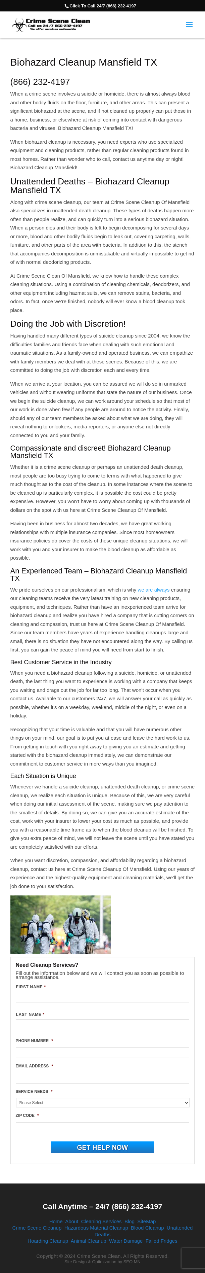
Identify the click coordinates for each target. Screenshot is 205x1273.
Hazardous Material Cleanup (96, 1228)
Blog (129, 1221)
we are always (153, 590)
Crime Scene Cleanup (37, 1228)
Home (56, 1221)
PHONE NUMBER (34, 1040)
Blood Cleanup (147, 1228)
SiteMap (146, 1221)
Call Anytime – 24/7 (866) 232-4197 (102, 1206)
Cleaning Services (101, 1221)
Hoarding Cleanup (48, 1241)
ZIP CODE (27, 1115)
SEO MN (132, 1261)
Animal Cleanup (88, 1241)
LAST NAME (30, 1014)
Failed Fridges (161, 1241)
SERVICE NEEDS (34, 1091)
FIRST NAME (31, 987)
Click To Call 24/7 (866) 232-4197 (102, 5)
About (71, 1221)
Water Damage (126, 1241)
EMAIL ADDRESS (34, 1066)
